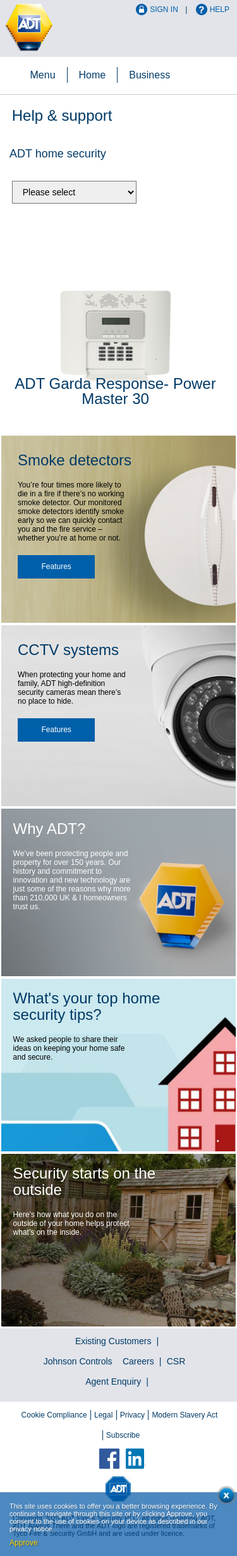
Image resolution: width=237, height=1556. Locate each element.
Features (56, 566)
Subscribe (123, 1435)
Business (149, 75)
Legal (103, 1415)
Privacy (132, 1415)
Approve (23, 1542)
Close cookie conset (224, 1497)
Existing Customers (113, 1341)
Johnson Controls (78, 1361)
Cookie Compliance (54, 1415)
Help (219, 9)
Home (92, 75)
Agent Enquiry (113, 1381)
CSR (176, 1361)
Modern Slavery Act (184, 1415)
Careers (138, 1361)
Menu (43, 75)
